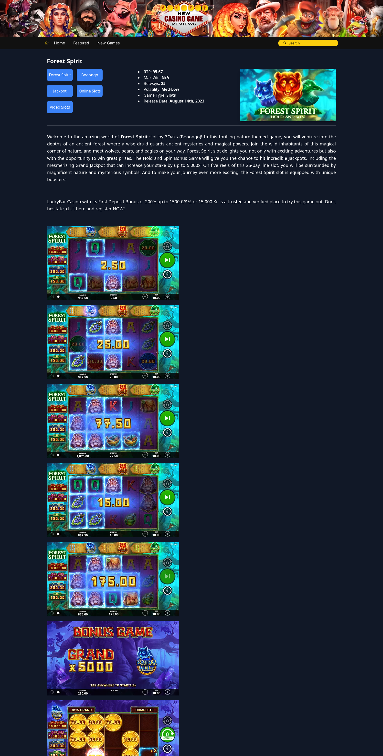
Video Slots (60, 107)
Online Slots (90, 91)
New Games (108, 43)
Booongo (89, 75)
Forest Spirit (60, 75)
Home (59, 43)
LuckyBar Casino (209, 244)
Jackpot (60, 91)
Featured (81, 43)
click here (220, 259)
